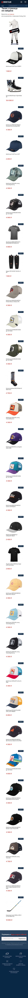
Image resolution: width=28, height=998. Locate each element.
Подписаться (22, 938)
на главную (11, 14)
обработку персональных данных (15, 944)
